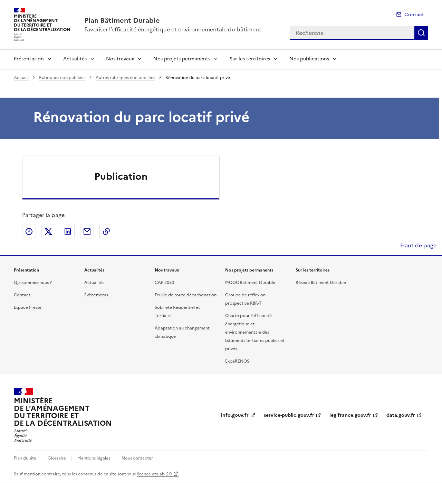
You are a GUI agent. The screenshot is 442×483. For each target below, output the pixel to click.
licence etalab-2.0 (154, 474)
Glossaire (57, 458)
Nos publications (309, 58)
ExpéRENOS (237, 361)
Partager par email (87, 231)
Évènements (96, 295)
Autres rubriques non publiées (125, 78)
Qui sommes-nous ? (33, 282)
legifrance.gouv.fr (350, 415)
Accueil (21, 78)
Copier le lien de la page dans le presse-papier (106, 231)
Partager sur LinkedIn (68, 231)
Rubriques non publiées (62, 78)
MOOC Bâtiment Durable (250, 282)
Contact (414, 14)
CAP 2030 (164, 282)
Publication (120, 176)
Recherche (421, 33)
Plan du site (25, 458)
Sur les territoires (250, 58)
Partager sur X (48, 231)
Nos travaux (120, 58)
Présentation (29, 58)
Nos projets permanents (181, 58)
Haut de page (417, 245)
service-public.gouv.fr (289, 415)
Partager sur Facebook (29, 231)
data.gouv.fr (400, 415)
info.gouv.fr (235, 415)
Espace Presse (27, 307)
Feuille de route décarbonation (186, 295)
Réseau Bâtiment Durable (321, 282)
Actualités (75, 58)
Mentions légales (93, 458)
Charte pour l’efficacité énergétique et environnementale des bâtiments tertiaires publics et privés (255, 332)
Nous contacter (137, 458)
